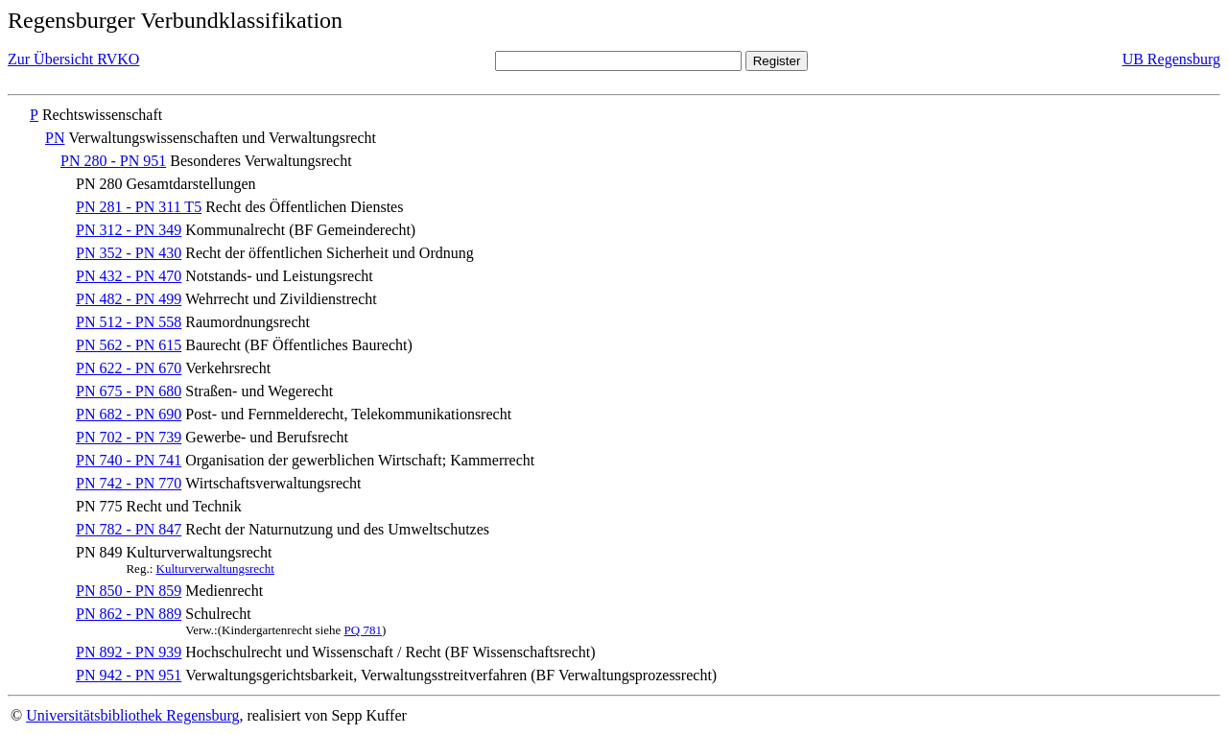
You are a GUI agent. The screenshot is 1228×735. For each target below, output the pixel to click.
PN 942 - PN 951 (128, 675)
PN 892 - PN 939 (128, 652)
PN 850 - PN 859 (128, 590)
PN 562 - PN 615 (128, 345)
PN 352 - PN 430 (128, 253)
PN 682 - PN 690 (128, 414)
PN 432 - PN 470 (128, 276)
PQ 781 (363, 630)
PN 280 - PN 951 (113, 161)
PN (54, 138)
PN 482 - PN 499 (128, 299)
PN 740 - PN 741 (128, 460)
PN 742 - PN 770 (128, 483)
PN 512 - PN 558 (128, 322)
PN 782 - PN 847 (128, 529)
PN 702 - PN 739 (128, 437)
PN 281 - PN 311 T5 (138, 207)
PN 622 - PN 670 (128, 368)
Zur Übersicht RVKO (73, 59)
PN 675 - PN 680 (128, 391)
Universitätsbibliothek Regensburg (132, 715)
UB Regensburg (1171, 59)
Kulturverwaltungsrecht (215, 568)
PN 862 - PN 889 (128, 613)
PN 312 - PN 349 (128, 230)
